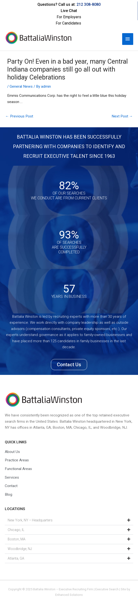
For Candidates (68, 23)
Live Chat (69, 10)
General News (21, 86)
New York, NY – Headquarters (30, 520)
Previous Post (19, 116)
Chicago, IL (16, 530)
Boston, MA (16, 539)
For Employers (69, 17)
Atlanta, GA (16, 558)
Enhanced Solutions (69, 595)
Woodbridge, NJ (20, 549)
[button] (69, 520)
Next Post (122, 116)
